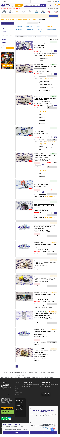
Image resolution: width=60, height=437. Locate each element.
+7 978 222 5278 (43, 427)
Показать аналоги (51, 53)
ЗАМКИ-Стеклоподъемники (21, 19)
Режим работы (49, 1)
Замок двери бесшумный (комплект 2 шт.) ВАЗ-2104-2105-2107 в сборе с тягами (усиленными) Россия (44, 333)
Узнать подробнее (7, 65)
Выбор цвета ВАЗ (18, 394)
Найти (43, 5)
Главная (2, 19)
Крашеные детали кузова (53, 8)
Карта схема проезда (6, 408)
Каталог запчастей (10, 19)
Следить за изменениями (5, 412)
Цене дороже (44, 36)
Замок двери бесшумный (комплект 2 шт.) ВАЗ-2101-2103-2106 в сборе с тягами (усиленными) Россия (44, 227)
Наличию (28, 36)
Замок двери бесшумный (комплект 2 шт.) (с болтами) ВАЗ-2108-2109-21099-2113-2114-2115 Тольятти (45, 246)
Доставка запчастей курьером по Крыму (10, 8)
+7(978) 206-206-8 (36, 1)
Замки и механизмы (33, 19)
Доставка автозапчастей (5, 398)
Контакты (55, 1)
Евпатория (3, 1)
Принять (16, 432)
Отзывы (43, 1)
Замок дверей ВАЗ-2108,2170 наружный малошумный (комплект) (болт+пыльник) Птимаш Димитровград (44, 206)
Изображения (54, 39)
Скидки (16, 386)
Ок (43, 432)
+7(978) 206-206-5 (25, 1)
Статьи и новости (18, 392)
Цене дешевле (35, 36)
